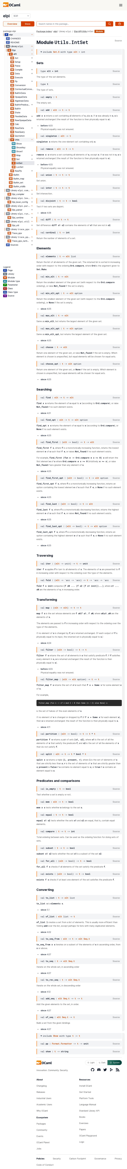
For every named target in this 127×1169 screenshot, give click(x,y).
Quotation (20, 136)
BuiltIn (18, 108)
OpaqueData (21, 97)
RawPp (18, 171)
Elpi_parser (17, 209)
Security (57, 1158)
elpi (6, 15)
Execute (19, 77)
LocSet (19, 167)
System (115, 1062)
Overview (12, 24)
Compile (18, 69)
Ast (16, 58)
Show (19, 143)
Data (17, 73)
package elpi (9, 31)
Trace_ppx (17, 233)
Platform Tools (86, 1098)
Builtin (16, 174)
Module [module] (99, 31)
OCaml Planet (43, 1142)
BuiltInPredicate (22, 104)
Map (18, 155)
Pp (16, 81)
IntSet (19, 163)
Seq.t (87, 938)
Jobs (38, 1148)
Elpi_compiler (18, 194)
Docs (27, 24)
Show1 (19, 151)
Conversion (20, 85)
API (15, 54)
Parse (17, 65)
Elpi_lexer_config (20, 202)
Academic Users (44, 1104)
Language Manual (87, 1104)
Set (18, 159)
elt (75, 51)
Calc (17, 124)
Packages (41, 1123)
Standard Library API (89, 1110)
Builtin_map (18, 178)
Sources (14, 245)
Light (91, 1062)
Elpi (14, 50)
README (15, 42)
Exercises (83, 1123)
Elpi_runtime (17, 217)
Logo (81, 1142)
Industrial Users (43, 1098)
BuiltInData (20, 93)
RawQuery (20, 132)
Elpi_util (15, 225)
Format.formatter (62, 1043)
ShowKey (20, 147)
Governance (100, 1158)
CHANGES (16, 38)
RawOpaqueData (23, 120)
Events (39, 1136)
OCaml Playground (88, 1135)
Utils (17, 139)
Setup (17, 62)
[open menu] (121, 5)
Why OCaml (42, 1110)
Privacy (118, 1158)
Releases (40, 1092)
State (17, 112)
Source (118, 41)
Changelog (41, 1086)
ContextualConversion (24, 89)
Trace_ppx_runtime (21, 241)
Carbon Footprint (77, 1158)
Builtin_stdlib (19, 186)
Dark (102, 1062)
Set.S (56, 51)
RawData (19, 128)
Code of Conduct (45, 1165)
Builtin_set (18, 182)
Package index (44, 31)
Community (41, 1130)
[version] (21, 15)
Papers (82, 1129)
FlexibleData (21, 116)
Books (82, 1117)
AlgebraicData (22, 101)
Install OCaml (85, 1086)
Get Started (85, 1092)
